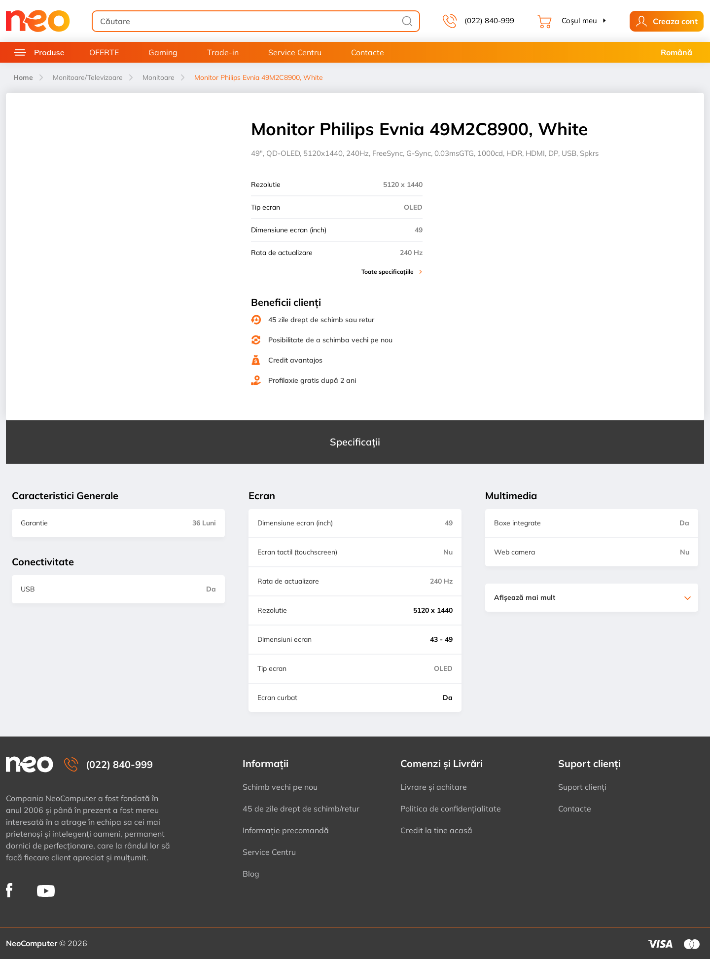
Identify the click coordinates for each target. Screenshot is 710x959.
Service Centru (294, 52)
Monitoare (158, 77)
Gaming (163, 52)
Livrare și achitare (433, 787)
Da (448, 697)
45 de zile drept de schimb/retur (301, 808)
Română (676, 52)
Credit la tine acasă (436, 830)
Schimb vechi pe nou (280, 787)
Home (23, 77)
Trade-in (223, 52)
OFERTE (104, 52)
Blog (251, 874)
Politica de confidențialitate (450, 808)
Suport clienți (582, 787)
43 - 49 (441, 639)
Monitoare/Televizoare (88, 77)
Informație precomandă (286, 830)
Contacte (367, 52)
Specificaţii (355, 442)
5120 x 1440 (433, 610)
